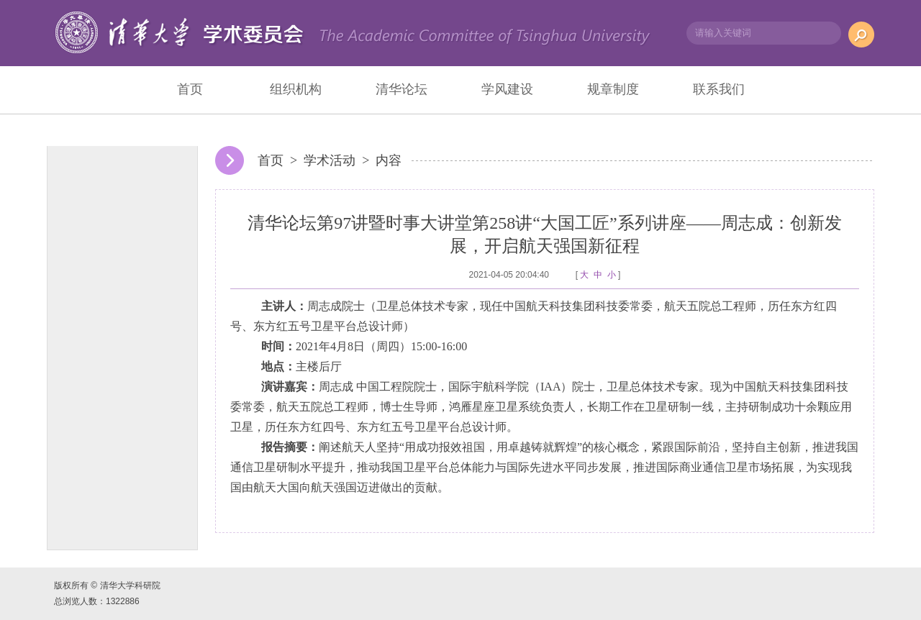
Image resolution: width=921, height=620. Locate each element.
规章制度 (613, 89)
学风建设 (507, 89)
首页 (190, 89)
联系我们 (719, 89)
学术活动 (329, 160)
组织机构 (296, 89)
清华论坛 (401, 89)
